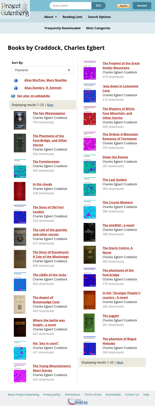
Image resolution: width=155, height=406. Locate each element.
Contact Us (132, 394)
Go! (98, 5)
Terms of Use (93, 394)
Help (146, 394)
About (50, 17)
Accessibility (113, 394)
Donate (142, 5)
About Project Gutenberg (23, 394)
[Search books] (70, 5)
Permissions (72, 394)
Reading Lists (72, 17)
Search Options (99, 17)
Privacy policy (52, 394)
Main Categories (98, 28)
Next (50, 105)
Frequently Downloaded (63, 28)
